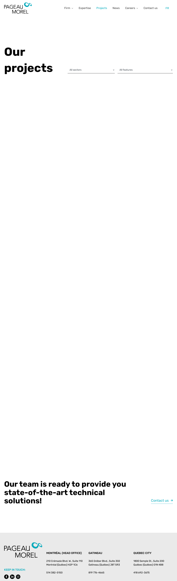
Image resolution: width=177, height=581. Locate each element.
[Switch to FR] (167, 8)
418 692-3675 (141, 572)
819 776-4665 (96, 572)
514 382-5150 (54, 572)
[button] (71, 8)
